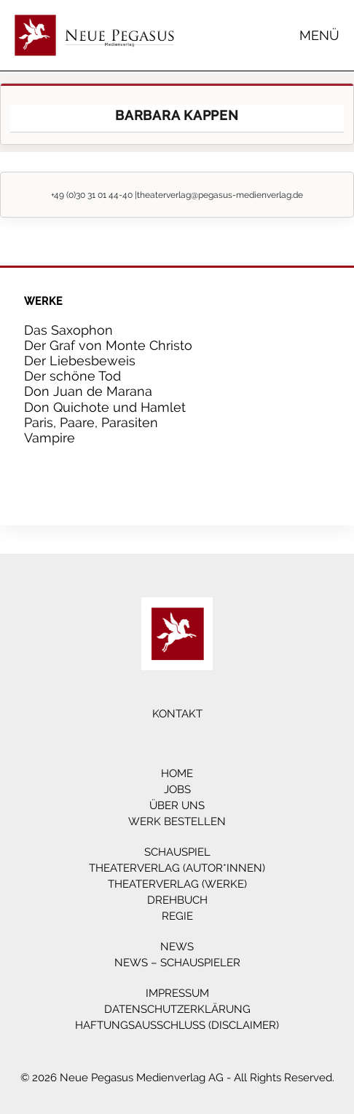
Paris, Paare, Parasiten (91, 422)
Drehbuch (177, 900)
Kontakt (177, 713)
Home (177, 773)
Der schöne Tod (72, 375)
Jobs (177, 789)
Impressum (177, 993)
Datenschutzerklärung (177, 1009)
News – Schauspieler (177, 962)
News (177, 946)
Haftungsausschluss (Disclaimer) (177, 1025)
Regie (177, 916)
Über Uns (177, 805)
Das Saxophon (68, 330)
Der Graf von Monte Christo (108, 345)
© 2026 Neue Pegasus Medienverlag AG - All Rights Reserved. (177, 1077)
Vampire (49, 437)
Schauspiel (177, 852)
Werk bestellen (177, 821)
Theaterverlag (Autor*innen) (177, 868)
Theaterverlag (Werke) (177, 884)
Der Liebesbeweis (79, 360)
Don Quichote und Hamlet (105, 407)
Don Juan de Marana (88, 391)
